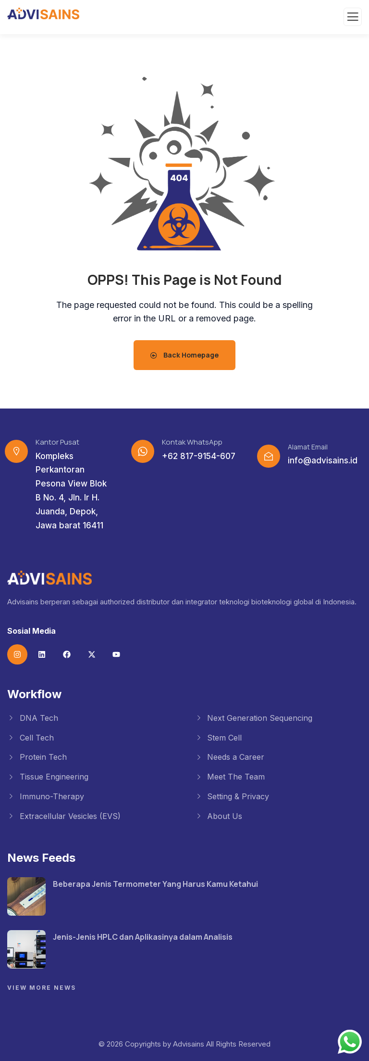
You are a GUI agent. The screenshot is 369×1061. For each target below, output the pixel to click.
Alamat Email (308, 446)
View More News (41, 987)
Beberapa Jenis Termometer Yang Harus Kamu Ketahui (155, 884)
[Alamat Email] (268, 456)
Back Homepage (184, 354)
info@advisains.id (322, 460)
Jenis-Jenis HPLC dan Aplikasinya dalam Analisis (143, 937)
